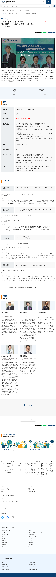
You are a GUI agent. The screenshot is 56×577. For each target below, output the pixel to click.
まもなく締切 (4, 488)
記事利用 (4, 562)
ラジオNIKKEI (30, 546)
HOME (2, 10)
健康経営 (9, 466)
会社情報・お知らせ (6, 566)
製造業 (39, 463)
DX (22, 13)
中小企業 (42, 473)
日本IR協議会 (30, 548)
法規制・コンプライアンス (21, 470)
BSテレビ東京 (31, 544)
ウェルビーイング (21, 474)
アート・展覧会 (52, 471)
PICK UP (30, 486)
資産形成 (52, 463)
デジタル (17, 13)
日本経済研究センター (5, 548)
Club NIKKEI (3, 532)
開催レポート (31, 489)
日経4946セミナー (31, 530)
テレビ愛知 (30, 540)
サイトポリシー (5, 503)
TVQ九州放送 (30, 542)
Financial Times (31, 534)
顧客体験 (9, 472)
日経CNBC (3, 546)
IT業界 (38, 472)
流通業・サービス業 (42, 465)
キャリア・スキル (48, 464)
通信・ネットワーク (33, 470)
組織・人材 (9, 464)
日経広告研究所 (31, 550)
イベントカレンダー (6, 486)
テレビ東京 (30, 538)
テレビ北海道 (4, 542)
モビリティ (33, 472)
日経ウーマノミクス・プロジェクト (35, 532)
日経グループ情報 (32, 564)
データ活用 (11, 13)
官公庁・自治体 (39, 476)
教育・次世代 (52, 466)
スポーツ (48, 470)
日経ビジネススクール (5, 530)
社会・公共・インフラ (15, 469)
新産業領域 (42, 475)
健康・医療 (48, 468)
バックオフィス (9, 470)
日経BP (2, 536)
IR (7, 468)
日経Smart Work (4, 534)
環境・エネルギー (21, 466)
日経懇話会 (3, 550)
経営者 (4, 463)
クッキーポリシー (5, 506)
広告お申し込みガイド (33, 566)
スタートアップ (4, 470)
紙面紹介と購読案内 (6, 569)
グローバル (21, 468)
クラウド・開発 (33, 467)
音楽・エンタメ (48, 474)
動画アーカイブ (5, 489)
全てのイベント (31, 491)
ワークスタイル (4, 467)
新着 (29, 488)
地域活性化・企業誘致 (15, 464)
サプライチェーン (27, 473)
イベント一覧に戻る (28, 419)
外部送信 (3, 508)
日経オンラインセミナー (31, 13)
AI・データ (33, 463)
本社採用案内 (4, 564)
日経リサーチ (4, 538)
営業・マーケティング (4, 473)
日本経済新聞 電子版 (33, 569)
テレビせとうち (4, 544)
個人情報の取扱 (32, 562)
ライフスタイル (52, 468)
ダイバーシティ (15, 474)
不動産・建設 (42, 469)
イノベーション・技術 (27, 464)
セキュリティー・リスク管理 (27, 468)
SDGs (19, 463)
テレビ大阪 (3, 540)
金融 (38, 468)
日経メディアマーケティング (33, 536)
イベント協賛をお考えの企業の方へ (9, 501)
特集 (2, 491)
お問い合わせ (4, 498)
